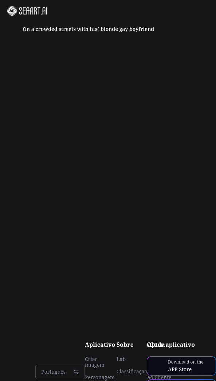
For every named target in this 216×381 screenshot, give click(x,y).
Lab (121, 359)
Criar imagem (95, 362)
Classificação (132, 371)
